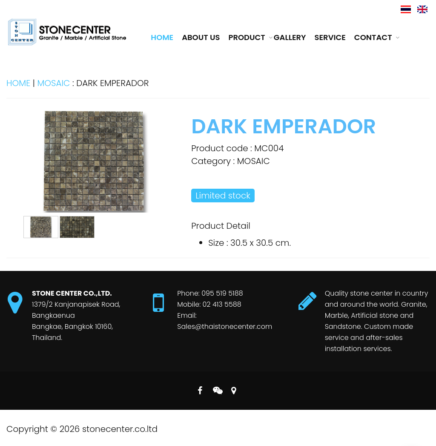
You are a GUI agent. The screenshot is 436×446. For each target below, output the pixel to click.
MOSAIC (53, 83)
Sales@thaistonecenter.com (224, 326)
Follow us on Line (216, 389)
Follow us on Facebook (199, 389)
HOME (18, 83)
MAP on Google (233, 389)
